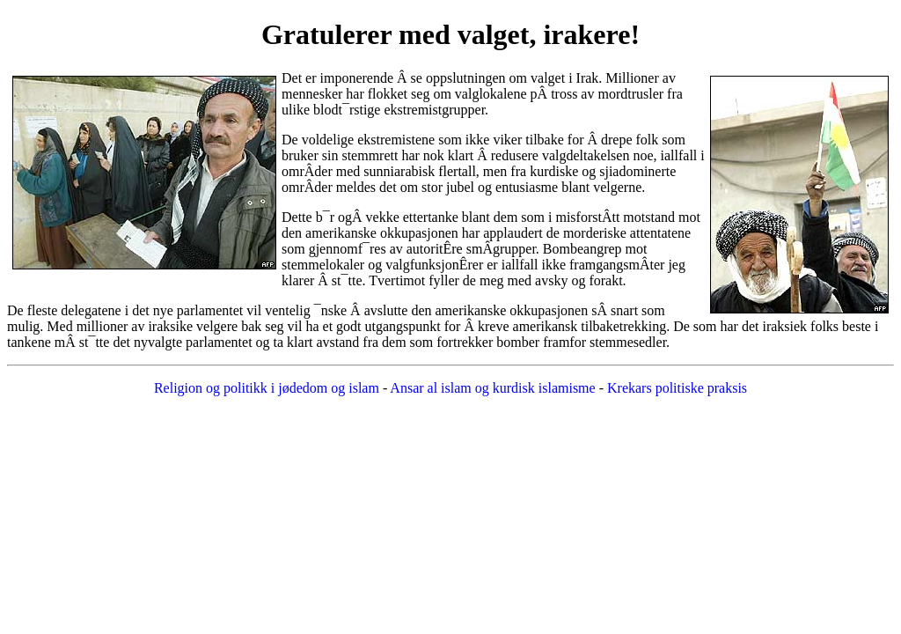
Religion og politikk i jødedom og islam (268, 387)
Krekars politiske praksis (677, 387)
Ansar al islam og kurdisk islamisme (492, 387)
